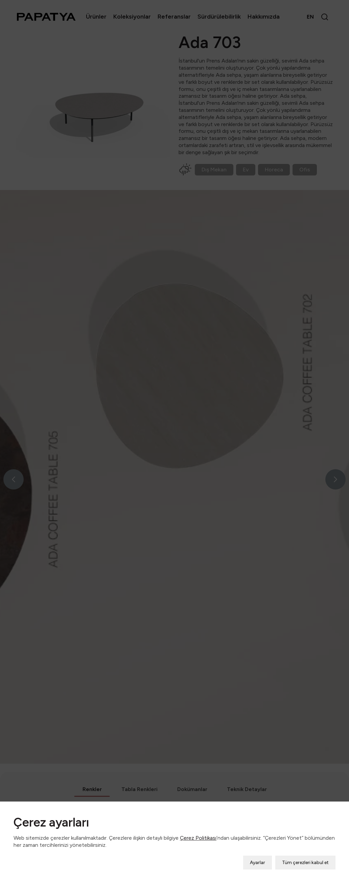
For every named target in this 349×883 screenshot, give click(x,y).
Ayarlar (257, 852)
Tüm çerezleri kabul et (305, 852)
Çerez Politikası (198, 827)
